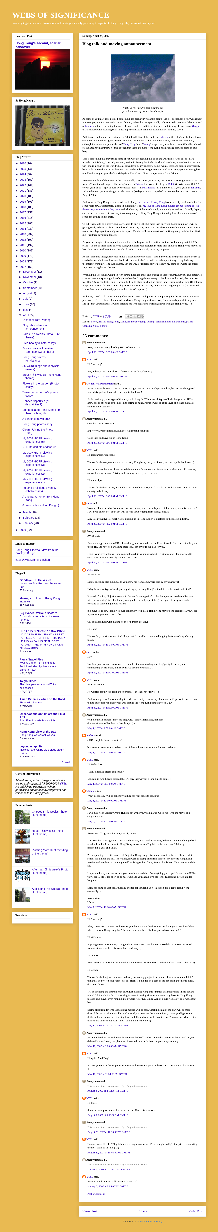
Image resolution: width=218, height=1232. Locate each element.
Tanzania (195, 187)
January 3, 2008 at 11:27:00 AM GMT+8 (108, 1169)
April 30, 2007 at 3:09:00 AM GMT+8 (107, 352)
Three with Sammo (31, 702)
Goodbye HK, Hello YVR (35, 580)
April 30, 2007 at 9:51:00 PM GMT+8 (107, 562)
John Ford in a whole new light (38, 720)
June (26, 304)
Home (143, 1211)
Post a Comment (96, 1193)
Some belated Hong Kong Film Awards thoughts (41, 411)
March (27, 512)
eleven (164, 136)
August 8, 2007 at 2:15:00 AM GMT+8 (107, 1090)
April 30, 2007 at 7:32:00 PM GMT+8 (107, 523)
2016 (23, 217)
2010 (23, 250)
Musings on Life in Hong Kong (40, 598)
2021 (23, 190)
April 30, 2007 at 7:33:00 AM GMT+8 (107, 376)
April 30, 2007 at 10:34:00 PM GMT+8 (107, 644)
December (30, 271)
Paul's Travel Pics (31, 659)
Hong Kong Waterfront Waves (37, 734)
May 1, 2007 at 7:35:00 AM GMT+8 (106, 752)
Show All (66, 762)
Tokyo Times (28, 681)
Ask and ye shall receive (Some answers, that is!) (39, 350)
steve (89, 503)
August (27, 293)
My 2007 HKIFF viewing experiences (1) (37, 480)
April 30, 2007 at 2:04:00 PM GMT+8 (107, 411)
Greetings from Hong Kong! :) (40, 505)
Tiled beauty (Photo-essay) (39, 343)
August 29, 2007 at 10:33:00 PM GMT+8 (108, 1131)
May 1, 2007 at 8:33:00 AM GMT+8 (106, 783)
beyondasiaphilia (31, 746)
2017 (23, 212)
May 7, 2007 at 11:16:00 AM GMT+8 (107, 907)
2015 (23, 223)
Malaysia (125, 321)
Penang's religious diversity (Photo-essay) (39, 489)
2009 (23, 255)
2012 (23, 239)
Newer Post (89, 1211)
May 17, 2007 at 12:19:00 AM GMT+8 (107, 1025)
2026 (23, 163)
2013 (23, 234)
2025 (23, 169)
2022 (23, 185)
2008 (23, 261)
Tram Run (25, 601)
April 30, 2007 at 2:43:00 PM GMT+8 (107, 442)
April (26, 315)
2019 (23, 201)
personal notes (163, 321)
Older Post (196, 1211)
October (28, 282)
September (30, 288)
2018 (23, 207)
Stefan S (91, 735)
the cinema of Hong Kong (151, 202)
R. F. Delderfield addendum (39, 447)
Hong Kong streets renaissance (34, 359)
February (29, 517)
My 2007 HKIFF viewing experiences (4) (37, 454)
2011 (23, 245)
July (26, 298)
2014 (23, 228)
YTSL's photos (101, 325)
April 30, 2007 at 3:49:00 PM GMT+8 (107, 496)
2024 (23, 174)
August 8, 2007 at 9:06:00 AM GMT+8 (107, 1115)
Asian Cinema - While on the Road (42, 699)
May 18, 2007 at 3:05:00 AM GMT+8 (107, 1046)
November (30, 277)
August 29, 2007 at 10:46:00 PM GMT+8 (108, 1152)
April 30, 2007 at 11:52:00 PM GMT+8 (107, 707)
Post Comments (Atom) (149, 1221)
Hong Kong (129, 144)
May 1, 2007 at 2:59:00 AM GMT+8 (106, 728)
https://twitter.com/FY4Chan (32, 559)
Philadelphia (148, 187)
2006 (23, 529)
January (28, 523)
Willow (90, 790)
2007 (23, 266)
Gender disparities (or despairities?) (35, 402)
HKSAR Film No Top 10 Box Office (42, 631)
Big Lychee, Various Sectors (38, 613)
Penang (146, 144)
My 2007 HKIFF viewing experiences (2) (37, 472)
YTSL (89, 359)
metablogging (138, 321)
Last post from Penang (36, 319)
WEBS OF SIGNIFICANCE (60, 15)
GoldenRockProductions (100, 383)
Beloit (171, 183)
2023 (23, 179)
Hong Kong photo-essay (37, 424)
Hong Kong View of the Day (38, 731)
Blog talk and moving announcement (35, 327)
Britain (139, 183)
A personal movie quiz (36, 418)
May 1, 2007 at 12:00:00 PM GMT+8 (106, 800)
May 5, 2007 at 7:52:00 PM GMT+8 (106, 821)
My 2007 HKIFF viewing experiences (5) (37, 440)
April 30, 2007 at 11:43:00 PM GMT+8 (107, 672)
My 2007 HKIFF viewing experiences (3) (37, 463)
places (189, 321)
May (26, 309)
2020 (23, 196)
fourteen (89, 125)
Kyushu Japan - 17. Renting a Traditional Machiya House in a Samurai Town (38, 666)
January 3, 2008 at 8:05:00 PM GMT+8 (107, 1186)
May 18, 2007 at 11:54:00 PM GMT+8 (107, 1073)
